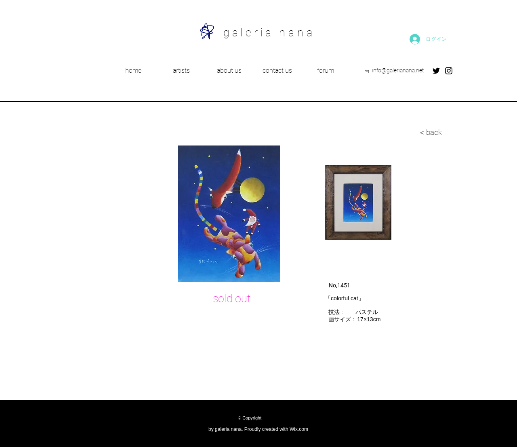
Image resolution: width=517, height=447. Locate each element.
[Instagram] (449, 71)
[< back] (391, 132)
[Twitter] (436, 71)
